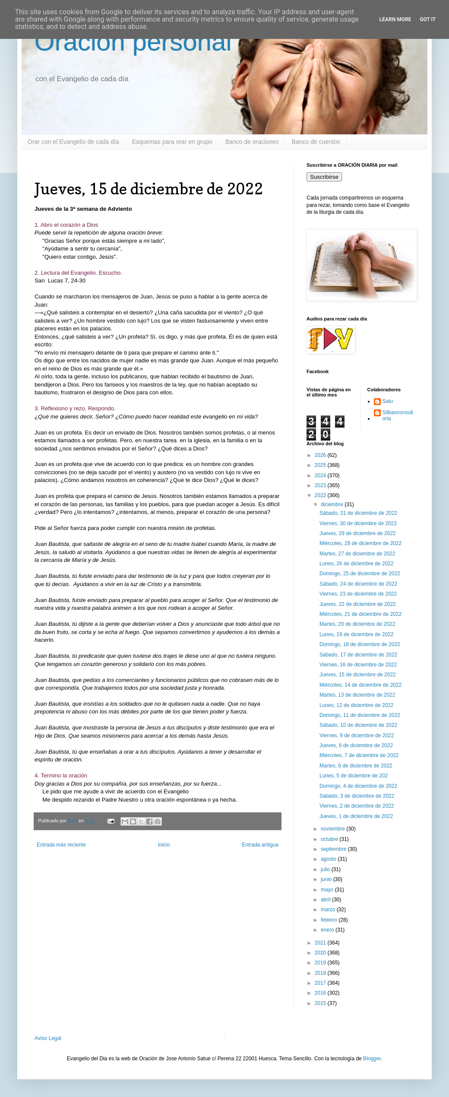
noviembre (333, 829)
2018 (321, 973)
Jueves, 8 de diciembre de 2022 (356, 745)
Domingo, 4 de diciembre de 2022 (358, 786)
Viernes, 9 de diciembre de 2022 (356, 735)
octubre (330, 839)
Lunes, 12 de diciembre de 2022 (356, 705)
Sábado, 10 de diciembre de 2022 (358, 725)
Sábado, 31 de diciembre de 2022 (358, 513)
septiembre (334, 849)
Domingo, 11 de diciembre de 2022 (359, 715)
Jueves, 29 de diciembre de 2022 (357, 533)
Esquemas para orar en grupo (172, 141)
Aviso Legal (48, 1038)
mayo (328, 890)
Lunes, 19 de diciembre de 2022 (356, 634)
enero (328, 930)
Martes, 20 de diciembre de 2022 (357, 624)
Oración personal (133, 41)
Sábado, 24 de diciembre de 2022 (358, 584)
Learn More (395, 19)
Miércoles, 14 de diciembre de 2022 (360, 685)
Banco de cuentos (315, 141)
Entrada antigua (260, 845)
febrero (329, 920)
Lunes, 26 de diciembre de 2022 (356, 564)
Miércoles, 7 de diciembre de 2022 (358, 755)
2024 (321, 475)
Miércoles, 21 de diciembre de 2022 (360, 614)
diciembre (333, 504)
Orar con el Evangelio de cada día (73, 141)
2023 (321, 485)
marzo (329, 910)
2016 (321, 993)
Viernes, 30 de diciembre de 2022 (358, 523)
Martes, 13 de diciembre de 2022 (357, 695)
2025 (321, 465)
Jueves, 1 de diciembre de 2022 (356, 816)
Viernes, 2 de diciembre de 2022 (356, 806)
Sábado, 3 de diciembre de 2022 (356, 796)
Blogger (372, 1059)
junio (327, 879)
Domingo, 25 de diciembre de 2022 (359, 574)
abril (326, 900)
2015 (321, 1003)
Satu (388, 401)
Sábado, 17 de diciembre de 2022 (358, 655)
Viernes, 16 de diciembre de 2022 (358, 665)
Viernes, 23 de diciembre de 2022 (358, 594)
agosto (329, 859)
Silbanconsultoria (398, 415)
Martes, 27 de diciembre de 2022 (357, 554)
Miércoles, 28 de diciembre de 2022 (360, 543)
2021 (321, 943)
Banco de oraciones (252, 141)
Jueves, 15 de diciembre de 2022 (357, 675)
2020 (321, 953)
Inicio (164, 845)
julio (326, 869)
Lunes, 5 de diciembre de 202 (353, 776)
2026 (321, 455)
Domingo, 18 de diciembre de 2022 (359, 644)
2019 (321, 963)
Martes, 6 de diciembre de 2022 (355, 766)
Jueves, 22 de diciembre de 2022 (357, 604)
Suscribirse (324, 177)
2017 (321, 983)
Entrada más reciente (61, 845)
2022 (321, 495)
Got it (428, 19)
